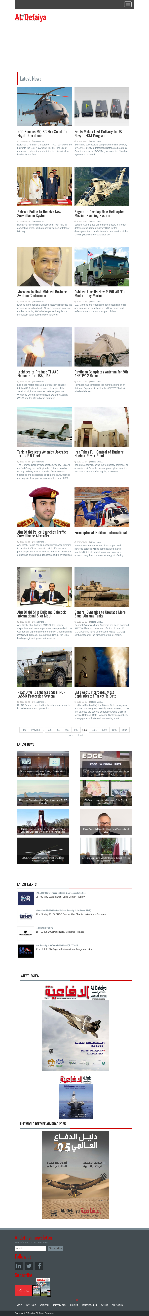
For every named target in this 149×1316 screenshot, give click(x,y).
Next (71, 735)
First (24, 730)
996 (49, 730)
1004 (124, 730)
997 (58, 730)
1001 (94, 730)
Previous (35, 730)
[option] (45, 42)
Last (80, 735)
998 (67, 730)
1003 (114, 730)
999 (76, 730)
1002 (104, 730)
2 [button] (77, 67)
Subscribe (33, 1287)
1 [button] (72, 67)
